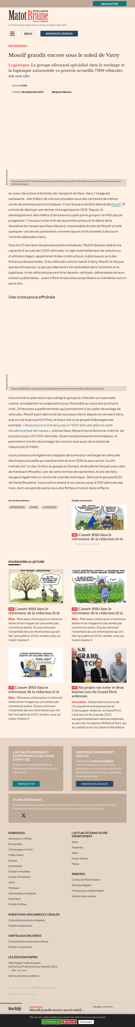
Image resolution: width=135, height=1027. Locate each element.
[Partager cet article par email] (115, 1011)
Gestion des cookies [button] (84, 896)
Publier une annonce (20, 925)
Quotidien (14, 898)
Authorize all (52, 1021)
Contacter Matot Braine (86, 879)
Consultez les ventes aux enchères (28, 941)
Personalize (87, 1022)
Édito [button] (28, 33)
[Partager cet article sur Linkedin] (109, 1011)
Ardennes (77, 847)
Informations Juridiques (22, 893)
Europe (12, 860)
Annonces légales (94, 783)
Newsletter (109, 3)
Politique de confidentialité (88, 890)
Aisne (75, 841)
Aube (75, 852)
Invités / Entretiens (19, 876)
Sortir (11, 882)
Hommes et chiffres (20, 838)
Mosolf (116, 204)
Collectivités (15, 854)
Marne (34, 507)
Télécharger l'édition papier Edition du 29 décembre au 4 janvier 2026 (32, 966)
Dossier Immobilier (19, 871)
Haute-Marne (80, 858)
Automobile (15, 865)
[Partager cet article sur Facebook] (102, 1011)
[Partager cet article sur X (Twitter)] (95, 1011)
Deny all (70, 1021)
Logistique (49, 507)
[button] (12, 34)
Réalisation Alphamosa (21, 994)
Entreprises (17, 46)
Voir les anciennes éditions (23, 975)
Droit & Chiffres (17, 904)
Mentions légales (82, 885)
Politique (13, 887)
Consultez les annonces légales (26, 920)
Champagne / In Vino (20, 849)
